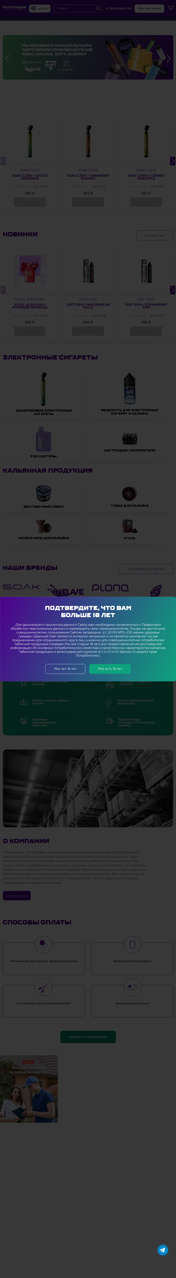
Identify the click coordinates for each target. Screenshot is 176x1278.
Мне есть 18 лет (110, 669)
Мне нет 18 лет (65, 669)
